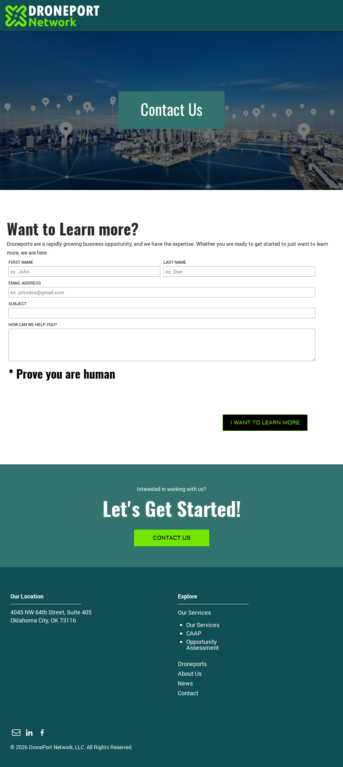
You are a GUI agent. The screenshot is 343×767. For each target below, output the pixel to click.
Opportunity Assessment (202, 644)
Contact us (171, 538)
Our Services (194, 612)
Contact (188, 693)
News (185, 683)
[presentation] (57, 399)
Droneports (192, 664)
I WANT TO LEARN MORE (265, 423)
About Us (190, 673)
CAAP (194, 633)
